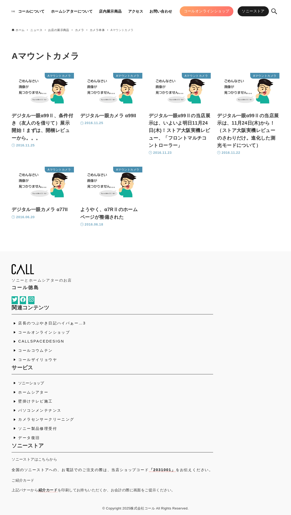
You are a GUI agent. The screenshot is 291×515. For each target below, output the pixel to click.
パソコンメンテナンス (39, 410)
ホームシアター (33, 392)
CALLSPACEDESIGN (41, 341)
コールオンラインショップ (44, 332)
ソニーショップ (31, 383)
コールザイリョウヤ (37, 360)
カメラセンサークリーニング (46, 419)
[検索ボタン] (274, 11)
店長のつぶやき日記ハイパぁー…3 (52, 323)
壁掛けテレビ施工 (35, 401)
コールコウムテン (35, 350)
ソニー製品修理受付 (37, 428)
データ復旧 (29, 438)
